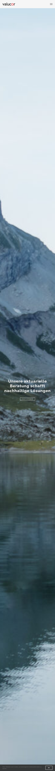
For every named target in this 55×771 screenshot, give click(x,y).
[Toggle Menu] (51, 4)
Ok (49, 767)
